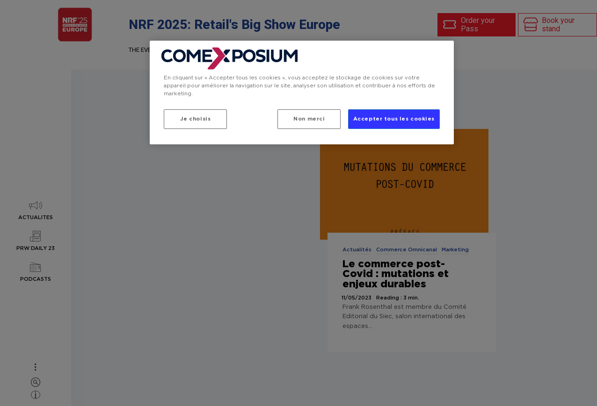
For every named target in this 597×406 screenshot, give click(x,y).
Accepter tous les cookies (394, 118)
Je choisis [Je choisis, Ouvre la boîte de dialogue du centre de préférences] (195, 118)
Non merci (309, 118)
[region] (302, 92)
